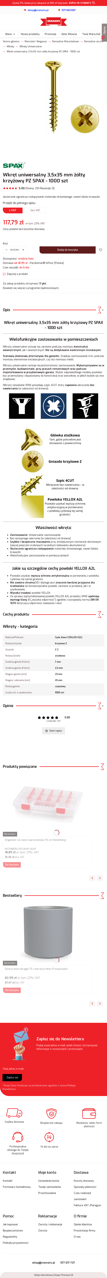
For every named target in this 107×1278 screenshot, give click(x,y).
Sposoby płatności (85, 1187)
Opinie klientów (83, 1224)
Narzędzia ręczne (94, 41)
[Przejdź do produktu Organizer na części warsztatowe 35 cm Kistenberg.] (48, 805)
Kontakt (7, 1181)
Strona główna (11, 41)
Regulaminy (10, 1237)
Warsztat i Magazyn (36, 41)
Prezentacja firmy (84, 1230)
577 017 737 (67, 1262)
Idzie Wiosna (69, 34)
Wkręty (10, 46)
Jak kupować (10, 1224)
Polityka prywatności (15, 1243)
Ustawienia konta (48, 1181)
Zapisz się (12, 1077)
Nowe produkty (30, 34)
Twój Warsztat (91, 34)
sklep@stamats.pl (43, 1262)
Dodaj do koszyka (67, 250)
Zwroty (42, 1230)
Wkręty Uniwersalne (30, 46)
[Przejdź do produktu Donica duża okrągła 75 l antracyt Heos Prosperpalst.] (48, 934)
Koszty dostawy (84, 1181)
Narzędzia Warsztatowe (65, 41)
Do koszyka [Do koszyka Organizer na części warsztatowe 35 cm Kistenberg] (12, 864)
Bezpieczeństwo (13, 1230)
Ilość (5, 243)
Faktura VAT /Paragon (87, 1205)
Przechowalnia (47, 1193)
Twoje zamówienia (49, 1187)
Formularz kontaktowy (17, 1187)
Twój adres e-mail (13, 1069)
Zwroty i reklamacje (50, 1224)
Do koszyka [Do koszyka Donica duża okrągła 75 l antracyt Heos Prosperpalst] (12, 990)
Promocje (50, 34)
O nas (77, 1237)
